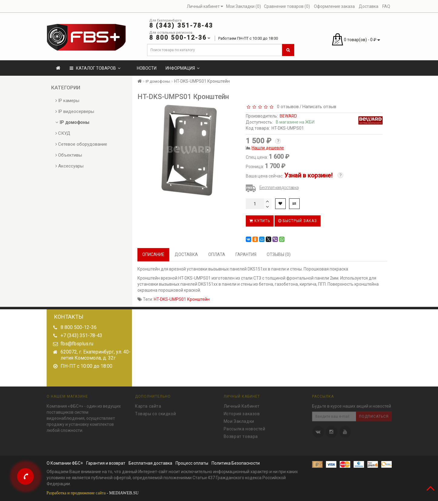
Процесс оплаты (192, 463)
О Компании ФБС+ (65, 463)
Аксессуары (69, 166)
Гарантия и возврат (105, 463)
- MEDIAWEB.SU (93, 493)
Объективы (68, 155)
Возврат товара (241, 434)
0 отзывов (287, 106)
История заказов (242, 412)
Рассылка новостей (244, 427)
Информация (182, 68)
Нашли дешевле (268, 147)
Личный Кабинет (242, 404)
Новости (146, 68)
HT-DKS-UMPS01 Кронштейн (181, 299)
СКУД (62, 133)
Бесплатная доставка (278, 187)
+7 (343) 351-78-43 (81, 335)
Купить (259, 221)
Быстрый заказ (297, 221)
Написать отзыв (319, 106)
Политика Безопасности (236, 463)
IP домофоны (72, 122)
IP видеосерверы (74, 111)
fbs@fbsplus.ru (77, 344)
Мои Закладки (239, 419)
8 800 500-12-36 (79, 327)
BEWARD (288, 116)
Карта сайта (148, 404)
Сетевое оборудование (81, 144)
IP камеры (67, 100)
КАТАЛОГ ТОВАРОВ (95, 68)
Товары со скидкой (155, 412)
